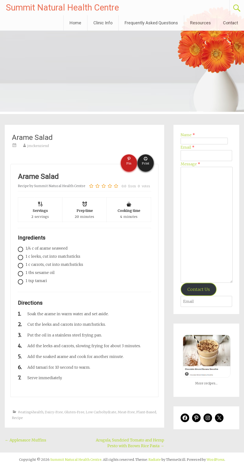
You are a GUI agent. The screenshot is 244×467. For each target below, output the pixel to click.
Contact (230, 22)
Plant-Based (146, 412)
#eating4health (30, 412)
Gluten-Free (74, 412)
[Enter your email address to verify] (206, 301)
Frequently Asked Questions (151, 22)
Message (190, 164)
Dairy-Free (54, 412)
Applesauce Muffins (26, 440)
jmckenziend (38, 146)
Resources (200, 22)
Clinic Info (102, 22)
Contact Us (198, 289)
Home (75, 22)
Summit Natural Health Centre (62, 8)
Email (187, 147)
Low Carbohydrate (101, 412)
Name (188, 134)
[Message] (207, 225)
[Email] (206, 155)
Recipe (17, 418)
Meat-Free (126, 412)
